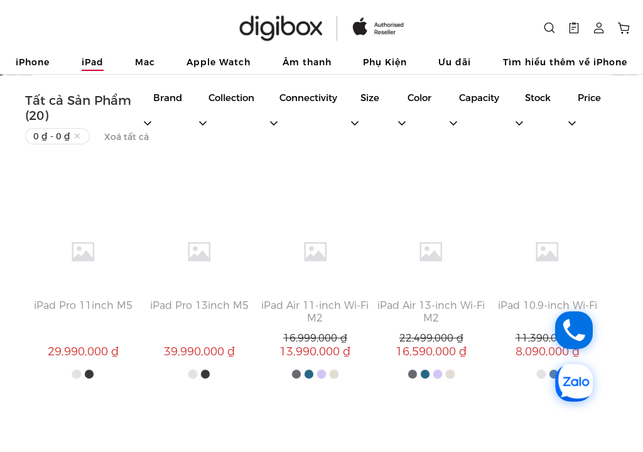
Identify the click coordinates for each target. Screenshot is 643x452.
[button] (574, 28)
